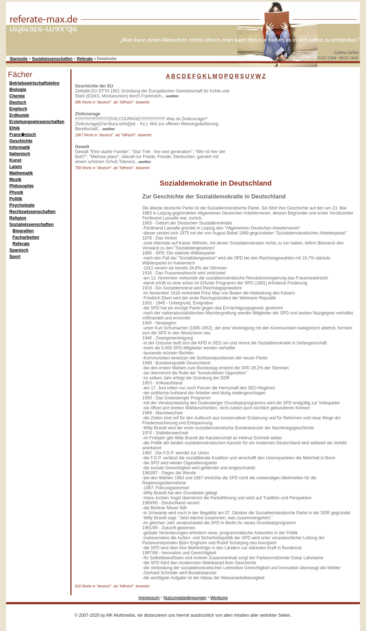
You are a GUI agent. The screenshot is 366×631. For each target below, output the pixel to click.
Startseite (19, 58)
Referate (85, 58)
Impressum (148, 597)
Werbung (218, 597)
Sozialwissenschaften (52, 58)
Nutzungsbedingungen (184, 597)
